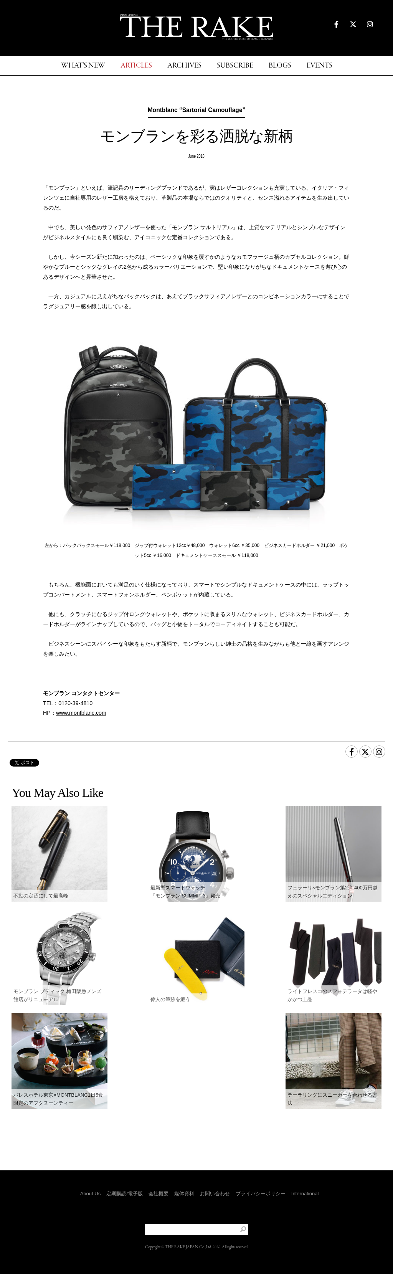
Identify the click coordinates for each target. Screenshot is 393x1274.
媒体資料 (184, 1193)
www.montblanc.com (81, 713)
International (305, 1193)
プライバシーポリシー (261, 1193)
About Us (90, 1193)
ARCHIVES (184, 66)
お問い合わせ (215, 1193)
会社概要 (158, 1193)
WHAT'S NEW (83, 66)
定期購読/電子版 (124, 1193)
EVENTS (319, 66)
